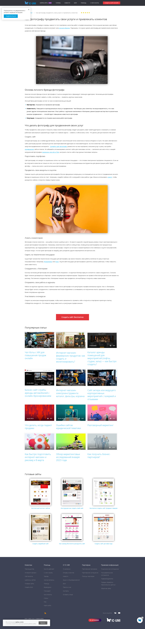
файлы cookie (19, 622)
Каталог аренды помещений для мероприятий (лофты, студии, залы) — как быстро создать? (101, 358)
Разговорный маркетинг (100, 425)
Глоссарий (47, 591)
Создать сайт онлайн (111, 3)
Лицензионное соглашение (110, 569)
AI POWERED (95, 620)
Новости (67, 3)
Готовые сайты (29, 583)
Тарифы (58, 3)
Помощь (83, 3)
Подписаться (11, 16)
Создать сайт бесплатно (72, 317)
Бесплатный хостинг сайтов (40, 508)
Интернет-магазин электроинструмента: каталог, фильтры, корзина (70, 393)
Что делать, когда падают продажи (38, 427)
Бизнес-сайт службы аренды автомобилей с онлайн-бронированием (38, 392)
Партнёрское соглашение (90, 573)
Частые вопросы (49, 580)
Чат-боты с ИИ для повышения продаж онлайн (35, 355)
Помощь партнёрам (88, 576)
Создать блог (29, 587)
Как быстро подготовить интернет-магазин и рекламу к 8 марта (38, 457)
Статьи (46, 598)
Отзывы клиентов (68, 573)
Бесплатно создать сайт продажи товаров (103, 508)
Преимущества (29, 569)
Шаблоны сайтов (30, 580)
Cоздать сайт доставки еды (103, 544)
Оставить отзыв (68, 594)
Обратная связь (106, 588)
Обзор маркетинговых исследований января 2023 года (68, 457)
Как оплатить (48, 594)
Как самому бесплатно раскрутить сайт (72, 544)
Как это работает (49, 569)
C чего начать (94, 3)
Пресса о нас (67, 587)
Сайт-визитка (29, 576)
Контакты (66, 591)
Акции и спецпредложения (71, 580)
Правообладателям (107, 579)
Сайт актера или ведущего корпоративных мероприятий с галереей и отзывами (101, 395)
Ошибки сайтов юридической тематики (68, 427)
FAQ (45, 602)
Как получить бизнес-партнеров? (98, 456)
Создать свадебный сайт (40, 544)
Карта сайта (47, 605)
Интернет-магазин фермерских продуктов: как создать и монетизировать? (70, 357)
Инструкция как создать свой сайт (72, 508)
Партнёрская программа (89, 569)
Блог (75, 3)
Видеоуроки (47, 587)
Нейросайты (44, 3)
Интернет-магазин (30, 573)
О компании (66, 569)
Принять (42, 623)
